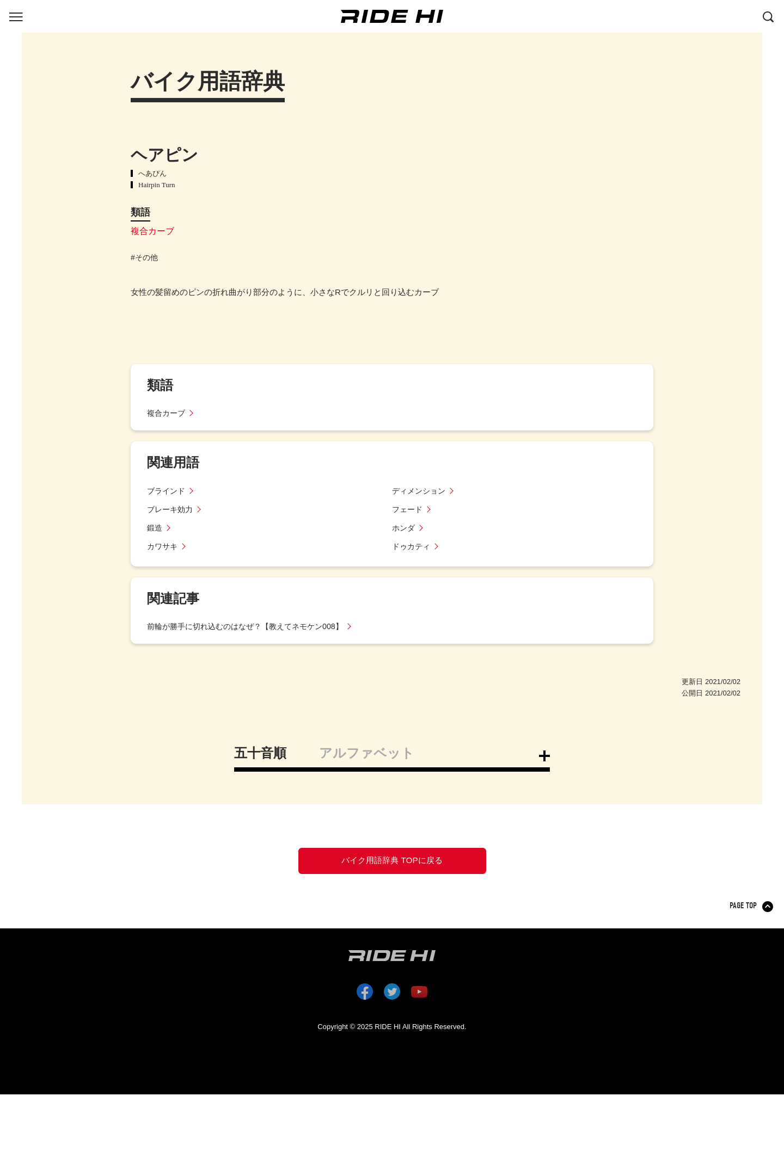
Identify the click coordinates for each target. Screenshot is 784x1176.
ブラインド (167, 490)
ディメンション (420, 490)
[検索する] (768, 16)
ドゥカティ (412, 546)
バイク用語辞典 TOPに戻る (392, 864)
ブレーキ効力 (171, 509)
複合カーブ (152, 231)
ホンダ (404, 527)
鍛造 (155, 527)
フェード (408, 509)
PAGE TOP (744, 913)
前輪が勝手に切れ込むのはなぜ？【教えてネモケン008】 (252, 626)
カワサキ (163, 546)
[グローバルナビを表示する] (16, 16)
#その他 (144, 257)
